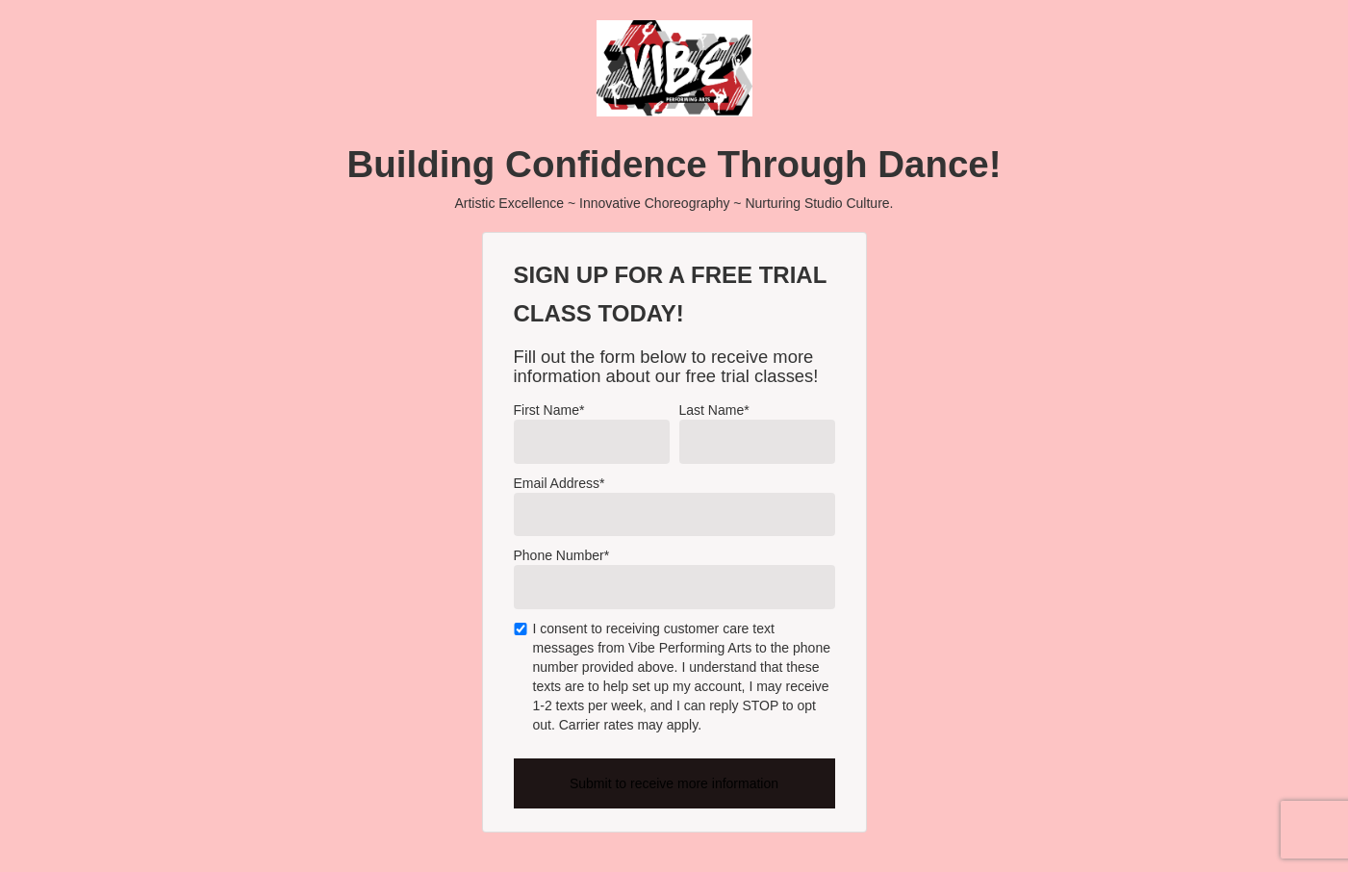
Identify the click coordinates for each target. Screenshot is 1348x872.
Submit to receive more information (674, 783)
